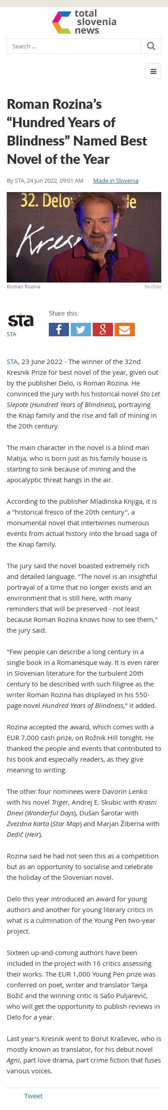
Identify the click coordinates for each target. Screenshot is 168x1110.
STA (19, 180)
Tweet (33, 1095)
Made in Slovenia (115, 180)
